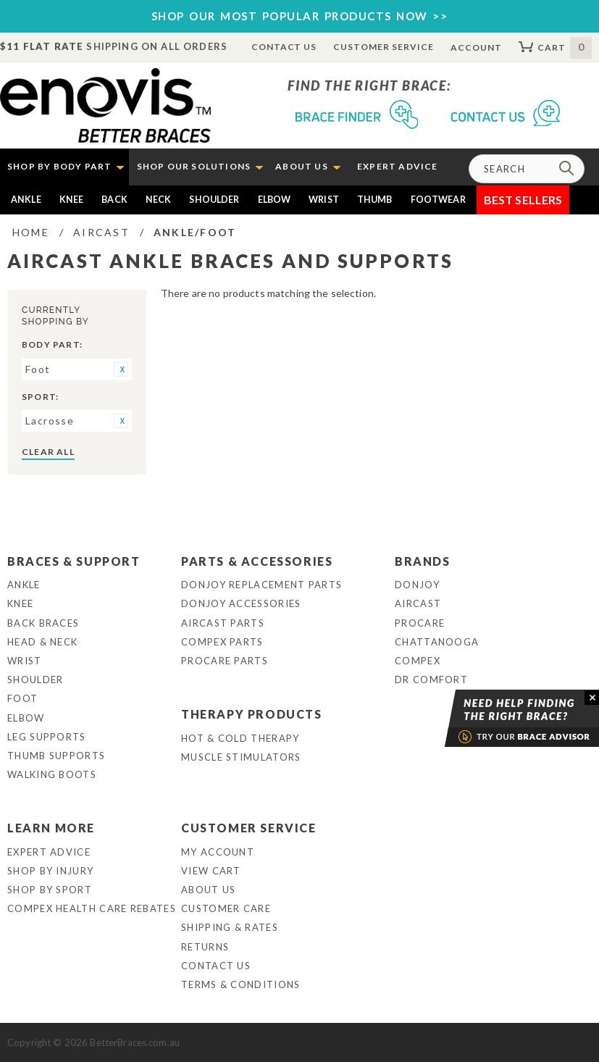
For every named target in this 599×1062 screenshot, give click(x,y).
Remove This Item (121, 369)
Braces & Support (74, 561)
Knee (71, 199)
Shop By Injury (50, 871)
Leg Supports (46, 737)
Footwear (438, 199)
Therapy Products (251, 714)
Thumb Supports (56, 755)
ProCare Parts (224, 660)
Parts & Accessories (256, 561)
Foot (22, 698)
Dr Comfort (431, 679)
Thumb (375, 199)
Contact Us (284, 46)
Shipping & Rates (229, 927)
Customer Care (226, 908)
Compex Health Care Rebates (91, 908)
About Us (208, 889)
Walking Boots (51, 774)
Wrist (324, 199)
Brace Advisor (503, 718)
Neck (159, 199)
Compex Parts (222, 642)
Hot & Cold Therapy (240, 738)
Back (114, 199)
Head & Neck (42, 642)
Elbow (274, 199)
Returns (205, 947)
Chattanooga (437, 642)
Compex (417, 660)
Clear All (48, 451)
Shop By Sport (49, 889)
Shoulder (214, 199)
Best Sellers (523, 199)
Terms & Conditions (240, 984)
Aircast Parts (222, 623)
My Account (217, 852)
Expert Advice (49, 852)
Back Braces (43, 623)
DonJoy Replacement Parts (261, 584)
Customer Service (383, 46)
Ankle (26, 199)
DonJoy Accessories (241, 603)
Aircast (418, 603)
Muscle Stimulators (241, 757)
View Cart (211, 871)
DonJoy (417, 584)
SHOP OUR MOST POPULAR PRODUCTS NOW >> (299, 15)
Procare (420, 623)
